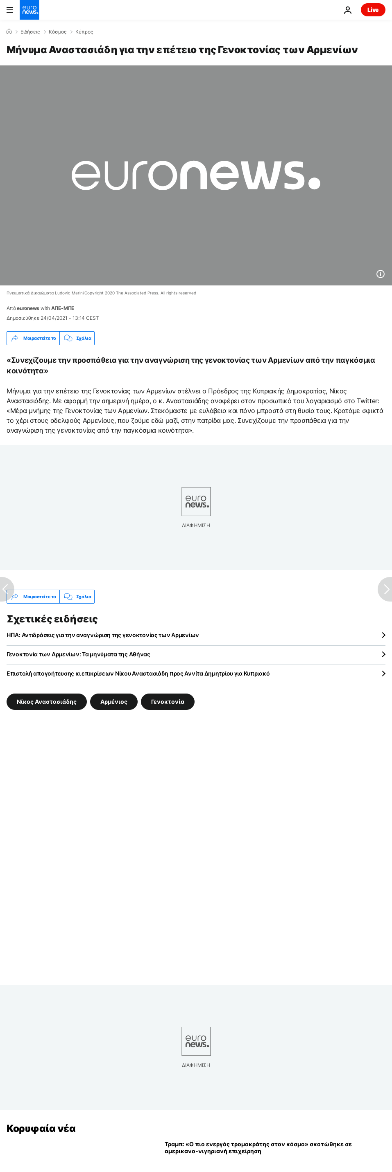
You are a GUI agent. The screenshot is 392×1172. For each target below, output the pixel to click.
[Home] (9, 31)
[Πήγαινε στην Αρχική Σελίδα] (29, 10)
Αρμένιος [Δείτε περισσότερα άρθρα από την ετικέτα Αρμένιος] (113, 701)
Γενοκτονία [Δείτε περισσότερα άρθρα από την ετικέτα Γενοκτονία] (167, 701)
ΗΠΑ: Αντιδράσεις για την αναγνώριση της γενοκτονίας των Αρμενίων (103, 634)
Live (373, 9)
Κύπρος (84, 31)
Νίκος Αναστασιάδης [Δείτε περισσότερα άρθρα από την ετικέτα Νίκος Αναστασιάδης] (47, 701)
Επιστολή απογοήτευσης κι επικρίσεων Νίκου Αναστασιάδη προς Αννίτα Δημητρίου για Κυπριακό (138, 673)
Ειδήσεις (30, 31)
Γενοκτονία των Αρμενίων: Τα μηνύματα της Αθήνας (78, 654)
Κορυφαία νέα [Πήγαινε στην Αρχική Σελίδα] (41, 1128)
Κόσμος (57, 31)
